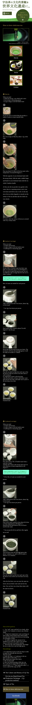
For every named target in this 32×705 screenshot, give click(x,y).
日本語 (3, 17)
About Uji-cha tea (22, 16)
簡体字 (6, 17)
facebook (16, 696)
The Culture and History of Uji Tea (17, 673)
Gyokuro (16, 86)
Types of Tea (9, 684)
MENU (7, 13)
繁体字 (8, 17)
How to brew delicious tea (14, 689)
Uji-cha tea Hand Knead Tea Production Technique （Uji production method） (15, 678)
